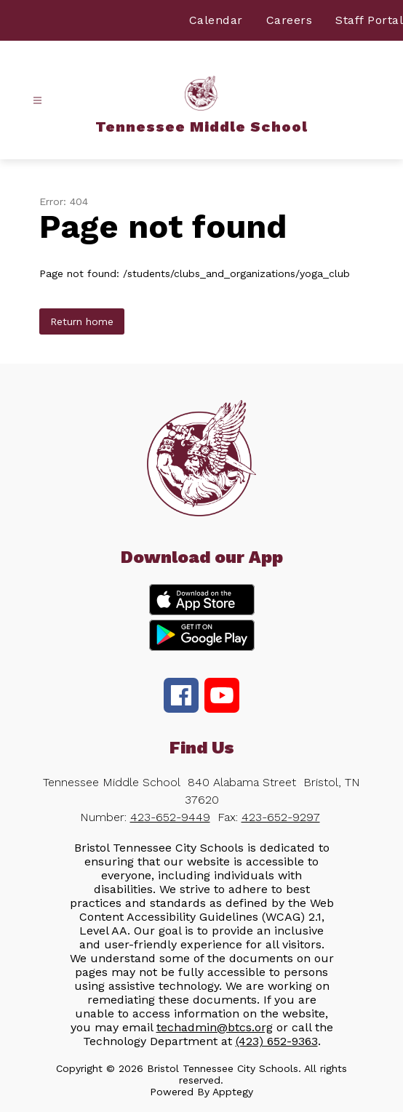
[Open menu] (37, 100)
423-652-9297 (281, 817)
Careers (289, 20)
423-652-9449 (170, 817)
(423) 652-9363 (277, 1041)
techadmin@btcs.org (214, 1027)
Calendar (216, 20)
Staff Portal (369, 20)
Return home (81, 321)
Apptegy (232, 1091)
